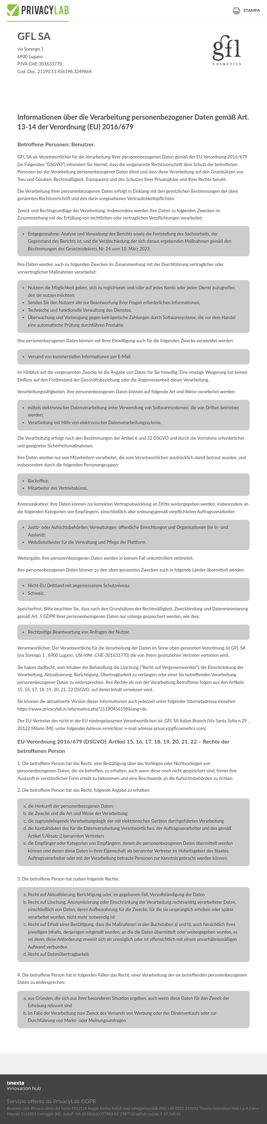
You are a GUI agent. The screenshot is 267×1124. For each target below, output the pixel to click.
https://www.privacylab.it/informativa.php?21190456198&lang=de (82, 709)
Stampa (246, 10)
